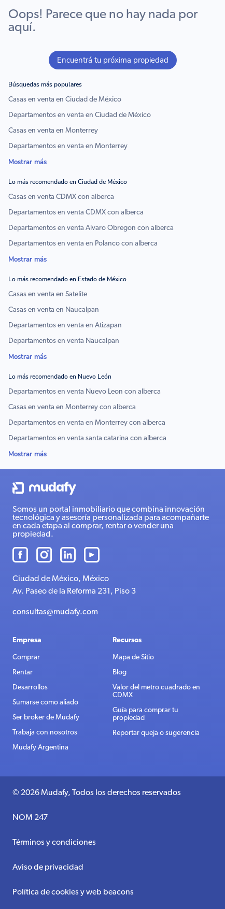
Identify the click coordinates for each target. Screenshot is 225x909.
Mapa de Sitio (133, 657)
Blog (119, 672)
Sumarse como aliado (45, 702)
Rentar (22, 672)
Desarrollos (30, 687)
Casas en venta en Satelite (47, 294)
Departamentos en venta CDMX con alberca (76, 213)
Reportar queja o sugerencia (156, 733)
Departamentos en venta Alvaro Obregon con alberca (91, 228)
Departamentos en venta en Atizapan (65, 325)
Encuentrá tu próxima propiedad (112, 60)
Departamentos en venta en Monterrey (68, 146)
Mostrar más (27, 162)
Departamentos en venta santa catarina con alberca (87, 438)
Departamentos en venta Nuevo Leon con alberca (84, 392)
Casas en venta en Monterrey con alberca (72, 407)
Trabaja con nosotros (44, 733)
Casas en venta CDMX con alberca (61, 197)
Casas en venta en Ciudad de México (64, 100)
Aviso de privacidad (47, 867)
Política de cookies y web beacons (73, 892)
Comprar (26, 657)
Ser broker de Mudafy (45, 718)
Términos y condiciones (54, 843)
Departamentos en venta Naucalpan (63, 341)
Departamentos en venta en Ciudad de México (79, 115)
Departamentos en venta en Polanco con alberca (83, 244)
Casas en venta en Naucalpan (53, 310)
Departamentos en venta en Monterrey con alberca (86, 423)
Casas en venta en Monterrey (53, 131)
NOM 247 (30, 818)
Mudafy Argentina (40, 748)
